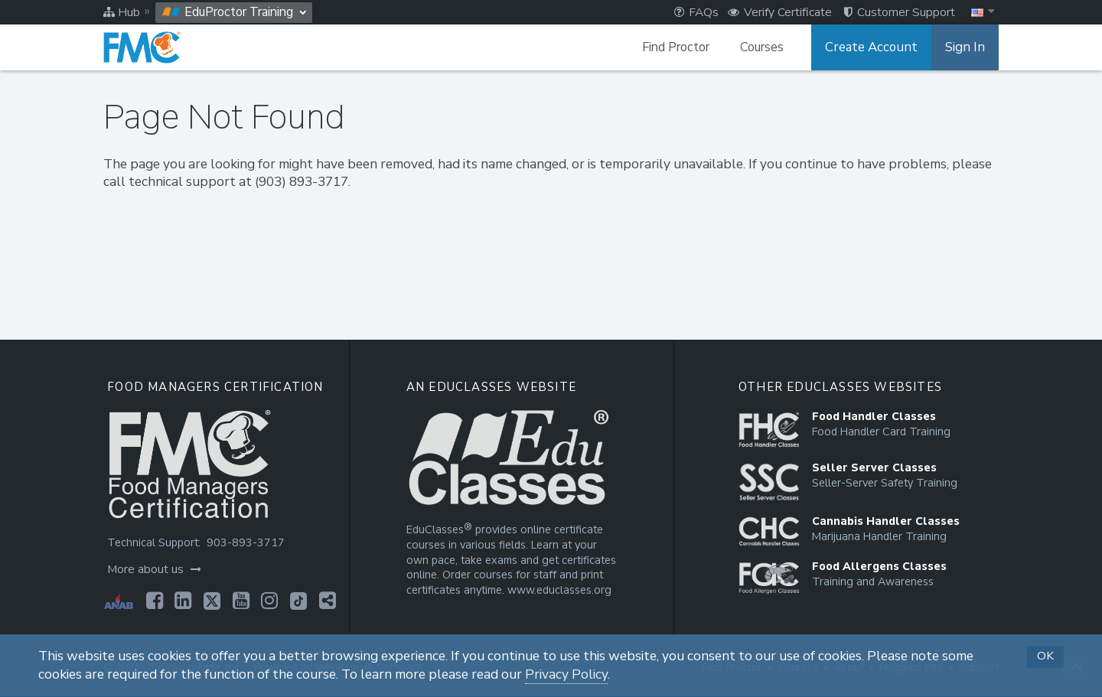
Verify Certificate (780, 12)
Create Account (876, 47)
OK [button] (1045, 655)
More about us (153, 569)
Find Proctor (683, 47)
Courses (769, 47)
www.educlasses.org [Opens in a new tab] (558, 590)
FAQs (696, 12)
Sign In (966, 47)
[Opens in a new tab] (153, 601)
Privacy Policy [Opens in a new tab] (566, 674)
